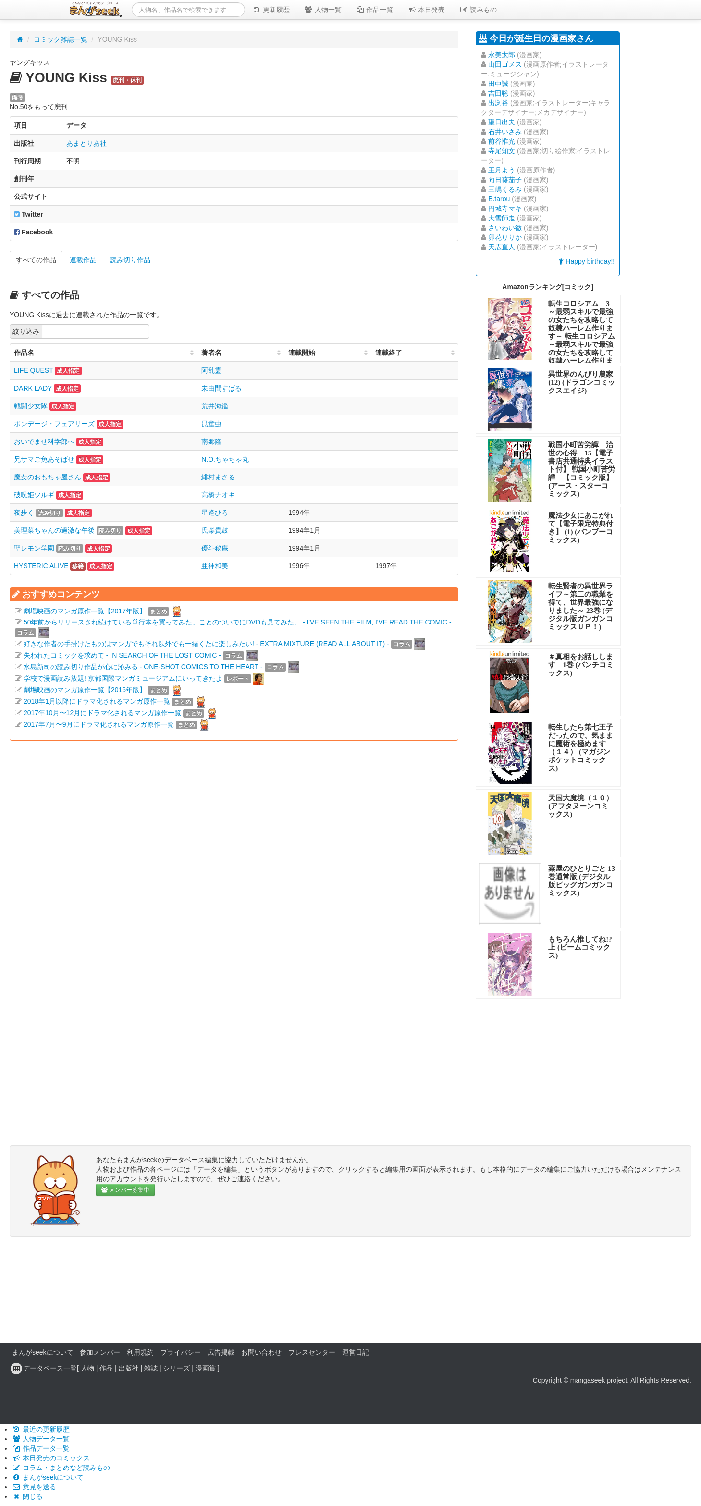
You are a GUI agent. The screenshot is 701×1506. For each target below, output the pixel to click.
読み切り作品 (130, 260)
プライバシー (180, 1352)
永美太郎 (501, 55)
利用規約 (140, 1352)
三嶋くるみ (505, 189)
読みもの (478, 9)
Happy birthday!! (587, 261)
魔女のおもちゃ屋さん (47, 477)
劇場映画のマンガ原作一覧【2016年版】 (85, 690)
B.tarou (499, 199)
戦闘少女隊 (31, 406)
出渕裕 (498, 103)
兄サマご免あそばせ (44, 459)
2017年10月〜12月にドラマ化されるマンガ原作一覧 (102, 713)
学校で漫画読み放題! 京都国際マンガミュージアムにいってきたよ (123, 678)
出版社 (129, 1368)
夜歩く (24, 512)
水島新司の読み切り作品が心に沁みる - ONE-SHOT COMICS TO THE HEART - (143, 667)
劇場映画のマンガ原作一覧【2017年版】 (85, 611)
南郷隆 (211, 441)
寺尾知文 (501, 151)
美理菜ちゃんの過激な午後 (54, 530)
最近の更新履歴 (41, 1429)
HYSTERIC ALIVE (41, 566)
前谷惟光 (501, 141)
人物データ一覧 (41, 1439)
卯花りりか (505, 237)
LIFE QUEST (33, 370)
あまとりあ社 (86, 143)
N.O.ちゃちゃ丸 (225, 459)
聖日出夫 (501, 122)
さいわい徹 (505, 228)
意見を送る (34, 1487)
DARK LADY (33, 388)
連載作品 (83, 260)
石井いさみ (505, 131)
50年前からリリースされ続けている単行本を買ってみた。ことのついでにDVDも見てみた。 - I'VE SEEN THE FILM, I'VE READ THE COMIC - (238, 622)
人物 (87, 1368)
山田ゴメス (505, 64)
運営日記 (355, 1352)
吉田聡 (498, 93)
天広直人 (501, 247)
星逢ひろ (214, 512)
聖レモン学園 (34, 548)
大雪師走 (501, 218)
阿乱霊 (211, 370)
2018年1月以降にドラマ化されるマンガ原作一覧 (97, 701)
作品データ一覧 (41, 1448)
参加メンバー (100, 1352)
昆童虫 (211, 424)
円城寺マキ (505, 208)
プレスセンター (311, 1352)
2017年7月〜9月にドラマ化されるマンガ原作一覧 (99, 724)
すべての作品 (36, 260)
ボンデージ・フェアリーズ (54, 424)
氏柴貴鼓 (214, 530)
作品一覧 (375, 9)
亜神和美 (214, 566)
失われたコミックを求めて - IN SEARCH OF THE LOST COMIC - (122, 655)
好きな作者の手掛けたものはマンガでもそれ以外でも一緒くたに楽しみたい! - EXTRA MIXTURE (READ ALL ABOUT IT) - (206, 644)
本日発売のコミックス (51, 1458)
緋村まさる (218, 477)
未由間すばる (221, 388)
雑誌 (151, 1368)
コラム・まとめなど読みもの (61, 1467)
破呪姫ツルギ (34, 495)
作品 (106, 1368)
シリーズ (176, 1368)
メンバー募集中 (125, 1190)
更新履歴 (271, 9)
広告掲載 (221, 1352)
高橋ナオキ (218, 495)
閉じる (27, 1496)
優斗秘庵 (214, 548)
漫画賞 (206, 1368)
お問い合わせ (261, 1352)
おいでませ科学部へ (44, 441)
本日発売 (426, 9)
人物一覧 (323, 9)
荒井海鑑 (214, 406)
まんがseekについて (43, 1352)
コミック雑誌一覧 (60, 39)
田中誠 (498, 83)
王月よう (501, 170)
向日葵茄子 (505, 180)
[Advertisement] (234, 855)
